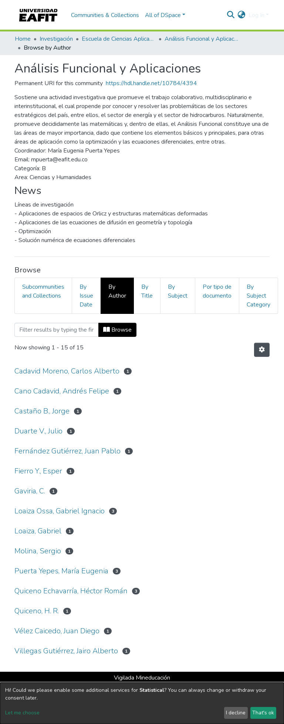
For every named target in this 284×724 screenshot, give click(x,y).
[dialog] (142, 703)
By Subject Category (258, 296)
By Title (147, 291)
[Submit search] (231, 15)
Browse (117, 330)
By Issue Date (86, 296)
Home (23, 39)
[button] (241, 15)
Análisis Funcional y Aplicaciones (202, 39)
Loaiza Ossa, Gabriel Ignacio (59, 511)
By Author (117, 291)
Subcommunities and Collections (43, 291)
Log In (256, 15)
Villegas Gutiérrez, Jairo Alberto (66, 651)
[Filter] (56, 330)
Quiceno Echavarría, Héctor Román (71, 591)
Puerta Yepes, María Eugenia (61, 571)
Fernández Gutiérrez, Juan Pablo (67, 451)
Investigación (56, 39)
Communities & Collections (105, 15)
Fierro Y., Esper (38, 471)
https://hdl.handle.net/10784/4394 (151, 83)
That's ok (263, 712)
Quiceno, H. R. (36, 611)
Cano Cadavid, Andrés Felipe (61, 391)
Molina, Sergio (37, 551)
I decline (236, 712)
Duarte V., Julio (38, 431)
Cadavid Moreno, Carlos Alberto (66, 371)
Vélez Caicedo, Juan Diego (56, 631)
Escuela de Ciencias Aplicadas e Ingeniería (119, 39)
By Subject (177, 291)
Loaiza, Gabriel (37, 531)
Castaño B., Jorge (42, 411)
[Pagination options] (262, 350)
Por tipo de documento (217, 291)
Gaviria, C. (29, 491)
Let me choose (22, 712)
